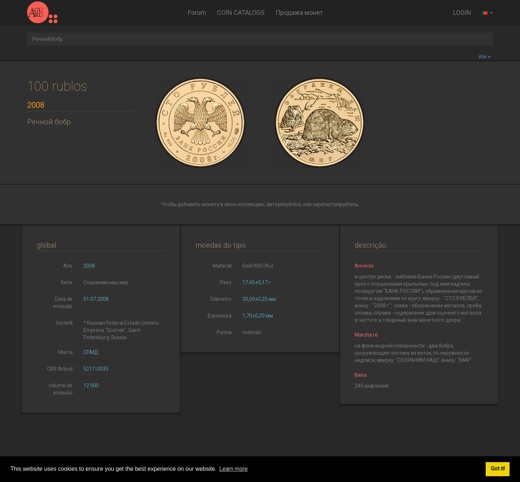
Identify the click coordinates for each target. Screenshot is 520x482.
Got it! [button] (498, 469)
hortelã (64, 323)
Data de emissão (63, 302)
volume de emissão (61, 389)
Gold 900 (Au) (257, 266)
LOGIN (462, 12)
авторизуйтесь (284, 204)
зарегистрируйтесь (336, 204)
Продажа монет (299, 12)
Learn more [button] (233, 468)
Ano (68, 266)
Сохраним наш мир (106, 282)
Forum (197, 12)
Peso (225, 282)
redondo (251, 332)
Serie (67, 282)
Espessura (219, 316)
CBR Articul (60, 369)
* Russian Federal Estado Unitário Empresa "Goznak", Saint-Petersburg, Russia (121, 330)
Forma (224, 332)
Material (222, 266)
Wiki (484, 56)
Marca (65, 352)
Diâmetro (220, 299)
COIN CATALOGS (241, 12)
